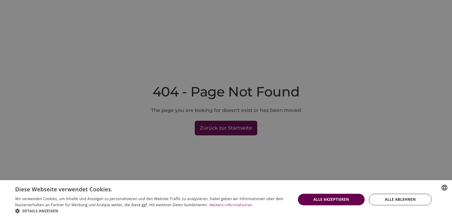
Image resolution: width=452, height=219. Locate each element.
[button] (151, 211)
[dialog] (226, 199)
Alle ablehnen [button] (400, 199)
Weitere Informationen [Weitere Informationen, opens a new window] (230, 205)
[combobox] (444, 188)
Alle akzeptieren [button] (331, 199)
